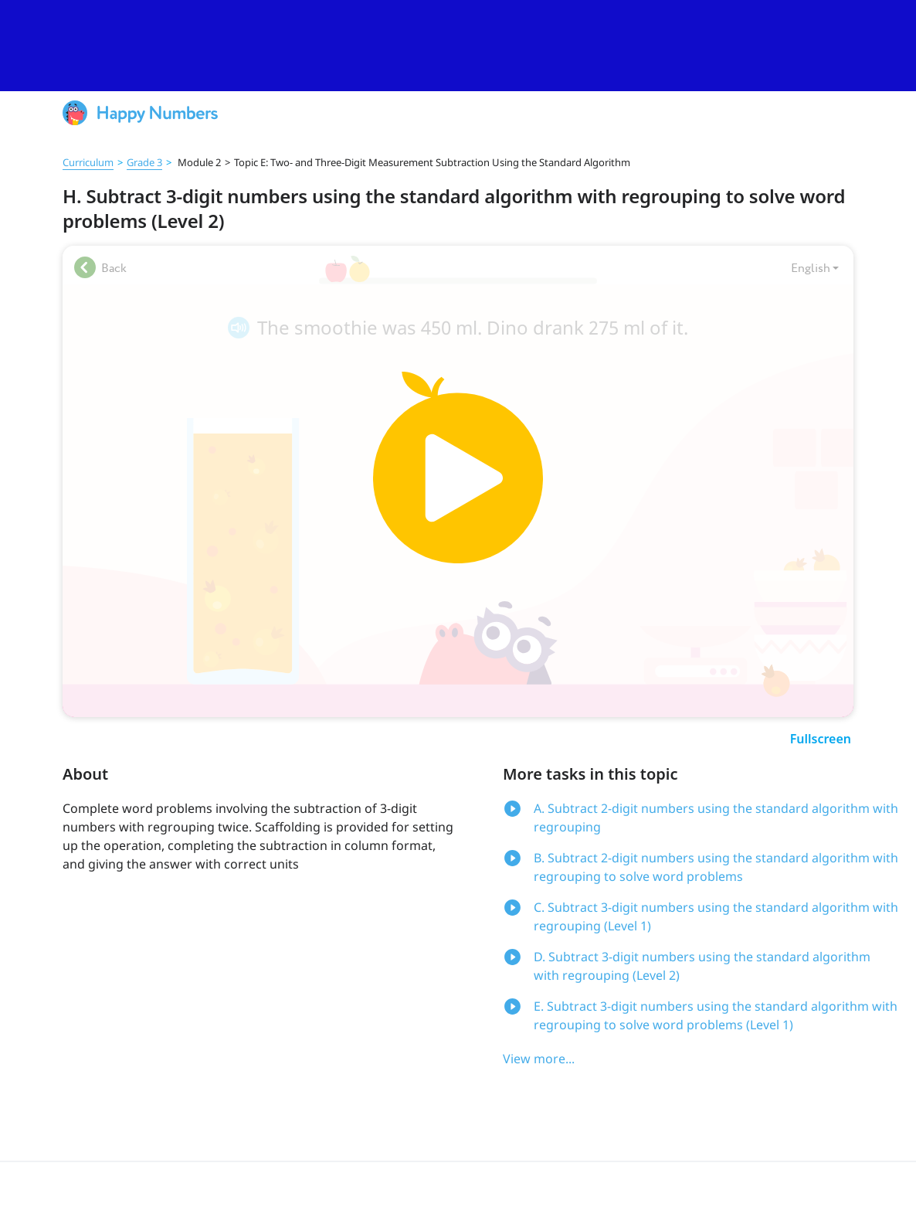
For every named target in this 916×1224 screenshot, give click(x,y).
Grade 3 (144, 162)
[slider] (458, 45)
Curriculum (88, 162)
